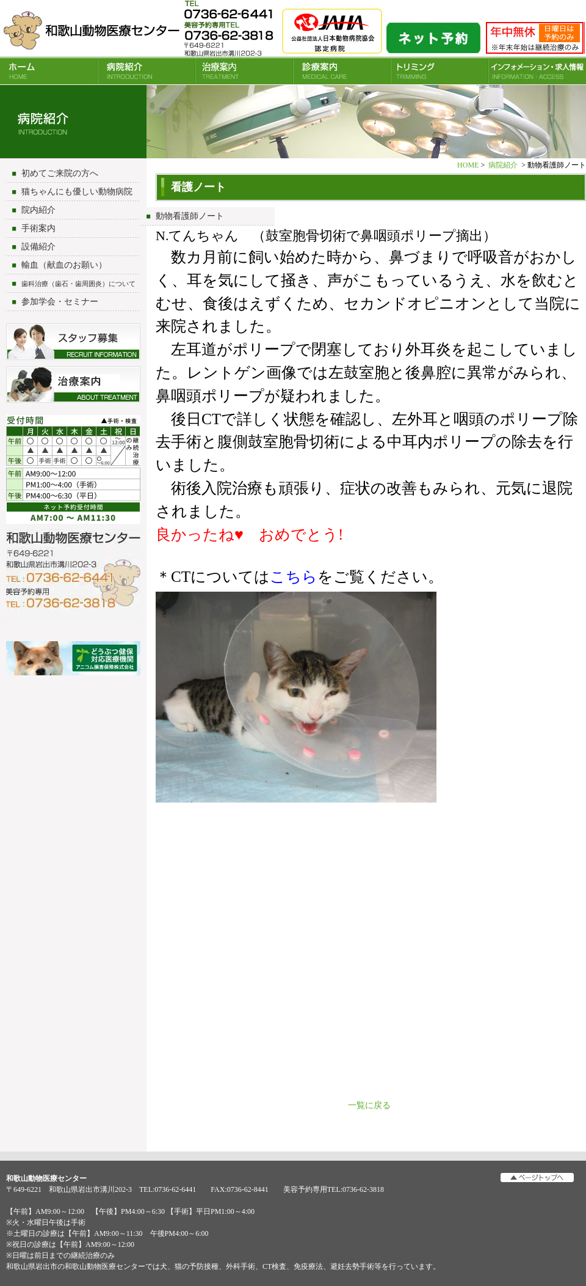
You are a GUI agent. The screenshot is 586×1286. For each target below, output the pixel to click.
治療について (73, 384)
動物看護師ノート (190, 216)
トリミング (439, 71)
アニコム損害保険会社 (73, 659)
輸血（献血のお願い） (64, 265)
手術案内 (38, 228)
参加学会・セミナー (59, 301)
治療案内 (244, 71)
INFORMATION (537, 71)
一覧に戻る (369, 1105)
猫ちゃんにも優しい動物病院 (76, 191)
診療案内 (342, 71)
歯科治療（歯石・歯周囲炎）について (78, 283)
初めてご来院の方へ (59, 173)
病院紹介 (146, 71)
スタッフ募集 (73, 341)
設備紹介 (38, 246)
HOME (49, 71)
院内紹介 (38, 210)
